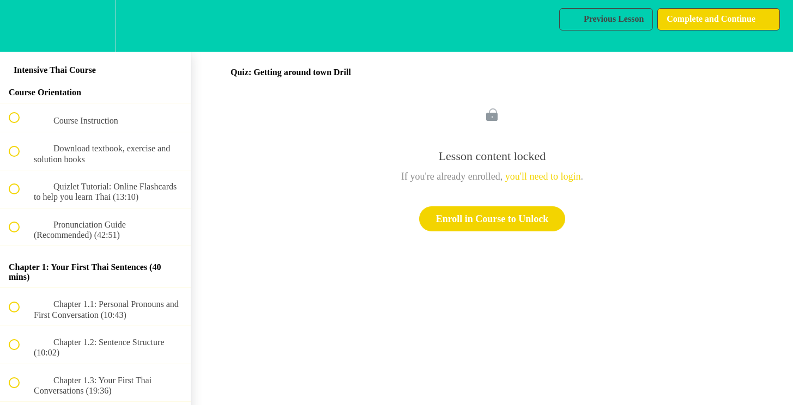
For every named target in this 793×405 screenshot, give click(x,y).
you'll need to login (543, 176)
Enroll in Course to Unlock (492, 218)
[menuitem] (95, 26)
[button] (20, 26)
